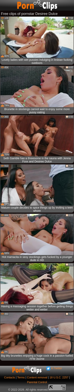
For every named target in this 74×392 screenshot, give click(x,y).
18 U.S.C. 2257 (59, 377)
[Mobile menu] (3, 5)
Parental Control (37, 382)
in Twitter (54, 368)
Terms (21, 377)
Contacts (9, 377)
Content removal (37, 377)
